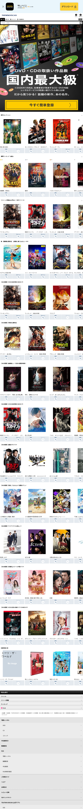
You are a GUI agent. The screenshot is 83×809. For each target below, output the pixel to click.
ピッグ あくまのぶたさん (57, 394)
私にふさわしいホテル (31, 679)
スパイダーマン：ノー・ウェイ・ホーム (61, 272)
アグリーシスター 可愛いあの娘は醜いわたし (14, 394)
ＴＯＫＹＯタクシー (55, 190)
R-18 (41, 708)
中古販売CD (21, 19)
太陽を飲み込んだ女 (55, 557)
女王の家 (27, 557)
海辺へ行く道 (54, 679)
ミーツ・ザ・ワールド (6, 679)
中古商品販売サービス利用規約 (32, 713)
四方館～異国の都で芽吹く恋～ (34, 598)
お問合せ (4, 787)
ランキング (41, 704)
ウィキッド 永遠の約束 (57, 232)
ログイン (80, 16)
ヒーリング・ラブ (5, 598)
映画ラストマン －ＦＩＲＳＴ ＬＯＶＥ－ (38, 232)
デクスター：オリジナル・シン (59, 638)
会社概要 (3, 713)
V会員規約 (8, 713)
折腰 (51, 598)
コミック (14, 19)
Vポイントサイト (6, 797)
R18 (80, 19)
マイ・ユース (78, 557)
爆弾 (26, 190)
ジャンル (41, 696)
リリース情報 (41, 700)
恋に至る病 (28, 435)
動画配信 (4, 746)
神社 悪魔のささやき (31, 394)
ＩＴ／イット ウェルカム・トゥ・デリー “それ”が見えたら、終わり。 (21, 638)
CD (8, 19)
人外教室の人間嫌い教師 (7, 516)
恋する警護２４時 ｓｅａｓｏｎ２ (35, 476)
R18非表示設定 (7, 771)
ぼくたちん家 (54, 476)
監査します (3, 557)
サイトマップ (4, 714)
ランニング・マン (55, 147)
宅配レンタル (7, 756)
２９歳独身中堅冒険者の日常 (33, 516)
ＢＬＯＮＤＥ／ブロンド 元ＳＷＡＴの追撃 (38, 147)
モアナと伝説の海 (5, 272)
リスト (76, 16)
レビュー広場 (5, 792)
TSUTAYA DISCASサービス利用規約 (18, 713)
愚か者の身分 (4, 147)
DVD (3, 19)
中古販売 (5, 766)
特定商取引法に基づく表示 (59, 713)
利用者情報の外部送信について (72, 713)
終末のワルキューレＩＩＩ (57, 516)
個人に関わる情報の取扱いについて (46, 713)
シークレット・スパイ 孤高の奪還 (35, 354)
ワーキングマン (4, 232)
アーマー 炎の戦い (6, 354)
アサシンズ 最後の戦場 (57, 354)
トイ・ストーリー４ (31, 272)
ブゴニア (52, 313)
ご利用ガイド (5, 777)
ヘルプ (3, 782)
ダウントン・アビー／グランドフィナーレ (37, 638)
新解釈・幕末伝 (4, 190)
